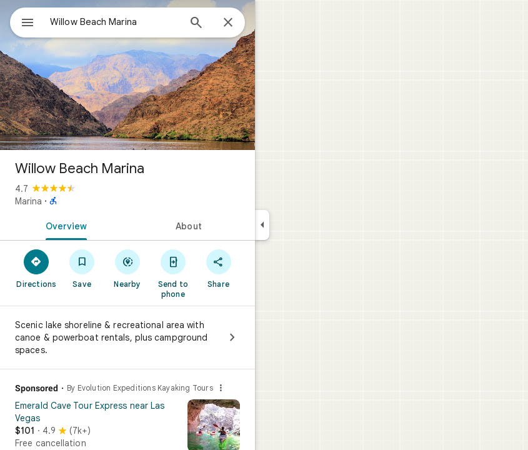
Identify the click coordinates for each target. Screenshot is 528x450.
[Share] (218, 268)
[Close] (228, 23)
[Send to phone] (173, 273)
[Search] (196, 24)
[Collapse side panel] (262, 225)
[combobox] (114, 21)
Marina (28, 201)
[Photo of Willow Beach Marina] (127, 75)
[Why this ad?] (221, 388)
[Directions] (36, 268)
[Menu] (27, 24)
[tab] (63, 225)
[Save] (82, 268)
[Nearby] (128, 268)
